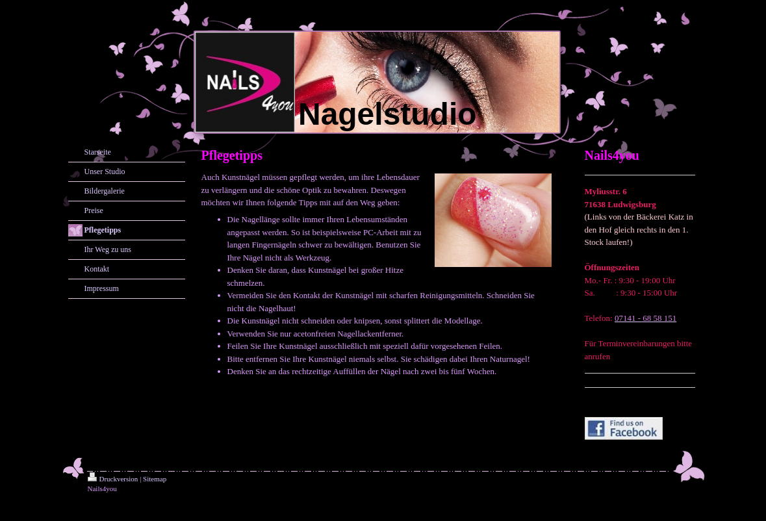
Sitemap (154, 479)
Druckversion (113, 479)
